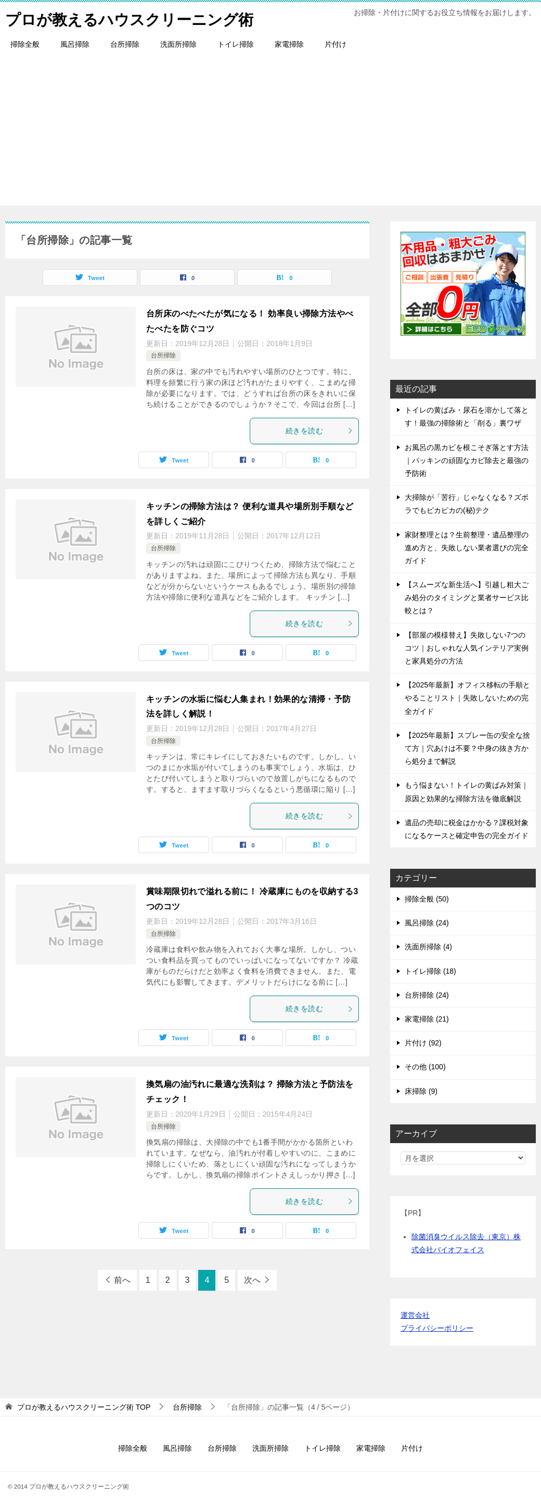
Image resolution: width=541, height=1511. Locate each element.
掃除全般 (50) (427, 899)
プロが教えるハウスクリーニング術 (133, 18)
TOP (83, 1407)
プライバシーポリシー (437, 1328)
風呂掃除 (74, 44)
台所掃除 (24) (427, 995)
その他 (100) (425, 1067)
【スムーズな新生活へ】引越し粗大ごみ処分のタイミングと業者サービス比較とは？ (467, 597)
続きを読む (319, 431)
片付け (335, 44)
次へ (252, 1280)
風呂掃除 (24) (427, 923)
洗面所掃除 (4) (428, 947)
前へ (122, 1280)
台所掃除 (124, 44)
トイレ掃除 (235, 44)
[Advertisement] (270, 133)
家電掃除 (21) (427, 1019)
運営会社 (415, 1315)
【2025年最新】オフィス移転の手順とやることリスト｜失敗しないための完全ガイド (467, 698)
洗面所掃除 (178, 44)
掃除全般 (25, 44)
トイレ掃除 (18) (430, 971)
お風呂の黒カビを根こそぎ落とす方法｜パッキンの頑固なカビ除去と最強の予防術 (467, 460)
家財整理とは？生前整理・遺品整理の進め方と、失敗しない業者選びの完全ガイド (467, 548)
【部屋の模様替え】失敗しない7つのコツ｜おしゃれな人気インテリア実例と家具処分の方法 (467, 648)
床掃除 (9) (421, 1091)
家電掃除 (289, 44)
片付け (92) (423, 1043)
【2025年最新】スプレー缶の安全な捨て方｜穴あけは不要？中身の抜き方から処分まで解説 (467, 748)
